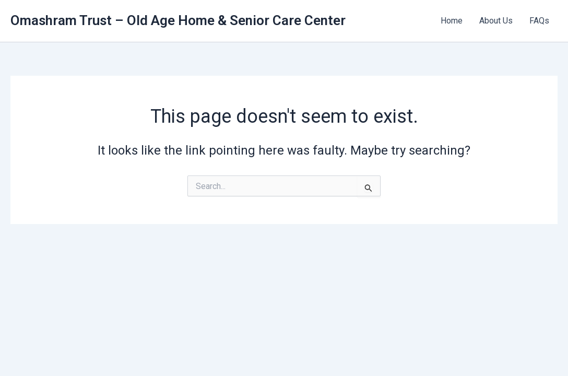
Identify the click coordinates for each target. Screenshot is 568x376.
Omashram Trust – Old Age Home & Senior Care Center (178, 20)
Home (452, 21)
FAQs (539, 21)
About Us (496, 21)
